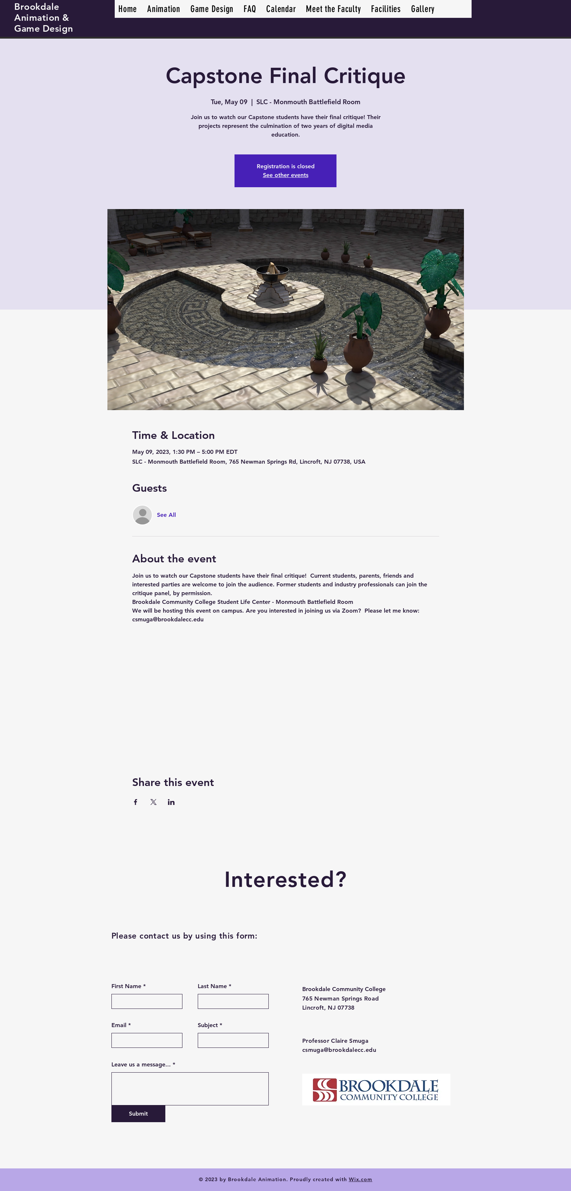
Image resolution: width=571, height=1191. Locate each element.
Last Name (212, 986)
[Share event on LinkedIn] (171, 802)
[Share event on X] (153, 802)
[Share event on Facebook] (135, 802)
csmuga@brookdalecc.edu (339, 1049)
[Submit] (138, 1113)
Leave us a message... (141, 1065)
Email (118, 1025)
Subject (208, 1025)
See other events (285, 175)
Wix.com (361, 1179)
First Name (126, 986)
